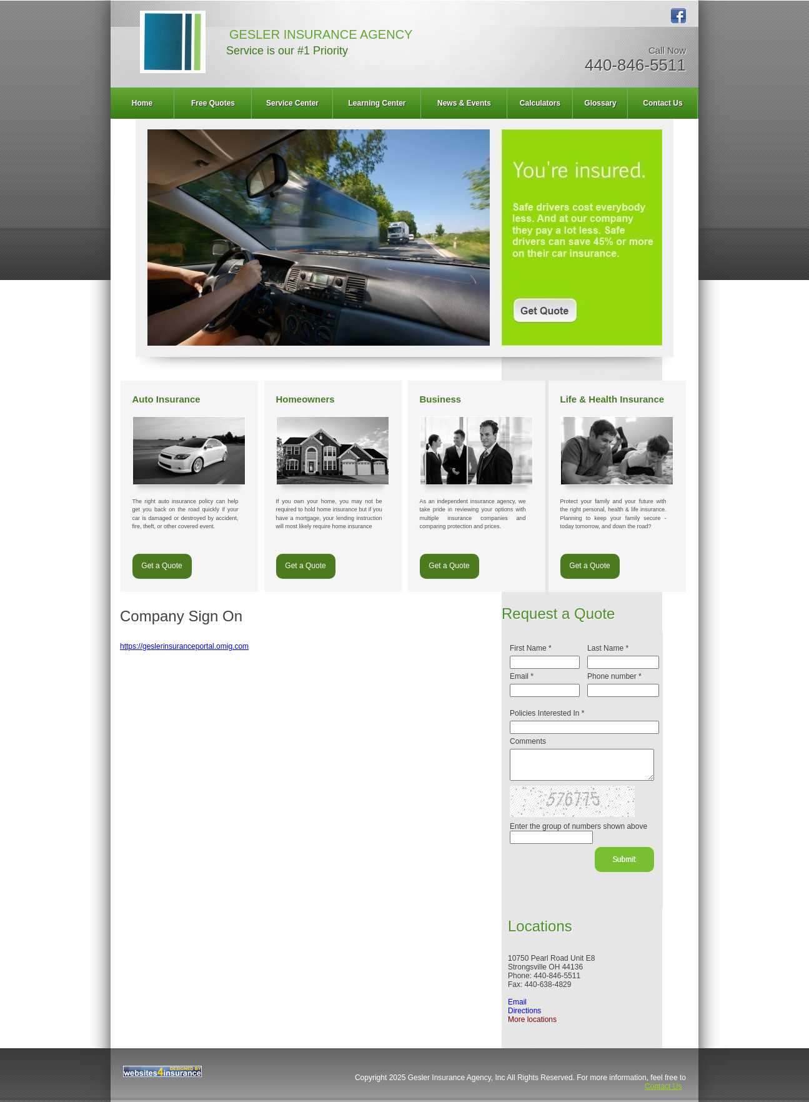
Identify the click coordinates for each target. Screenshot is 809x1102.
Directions (524, 1010)
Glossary (600, 103)
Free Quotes (213, 103)
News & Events (464, 103)
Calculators (540, 103)
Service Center (292, 103)
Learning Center (376, 103)
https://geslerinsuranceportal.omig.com (184, 646)
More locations (532, 1019)
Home (142, 103)
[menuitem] (143, 103)
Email (517, 1002)
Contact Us (662, 103)
